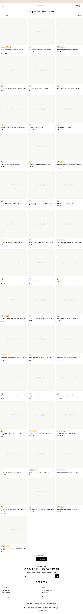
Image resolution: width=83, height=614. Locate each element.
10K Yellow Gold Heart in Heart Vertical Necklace (13, 127)
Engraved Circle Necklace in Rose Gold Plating (40, 318)
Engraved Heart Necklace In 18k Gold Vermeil (68, 472)
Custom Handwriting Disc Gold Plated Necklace (68, 396)
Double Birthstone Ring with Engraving (38, 88)
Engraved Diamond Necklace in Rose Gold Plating (13, 281)
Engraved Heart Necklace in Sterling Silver (67, 49)
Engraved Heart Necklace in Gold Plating (67, 509)
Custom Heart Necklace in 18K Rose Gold (39, 472)
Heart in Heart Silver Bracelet (64, 127)
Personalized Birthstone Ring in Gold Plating (11, 472)
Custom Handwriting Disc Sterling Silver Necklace (41, 242)
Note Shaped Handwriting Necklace (10, 164)
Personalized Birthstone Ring (36, 127)
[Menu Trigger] (3, 6)
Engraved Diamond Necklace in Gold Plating (68, 318)
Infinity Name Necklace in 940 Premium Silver (12, 203)
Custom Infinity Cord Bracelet (36, 281)
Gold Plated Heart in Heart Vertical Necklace (40, 49)
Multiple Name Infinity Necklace (36, 396)
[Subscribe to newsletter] (57, 576)
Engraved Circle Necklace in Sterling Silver (11, 396)
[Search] (77, 6)
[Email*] (39, 576)
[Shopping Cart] (80, 6)
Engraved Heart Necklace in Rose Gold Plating (40, 433)
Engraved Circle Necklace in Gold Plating (67, 281)
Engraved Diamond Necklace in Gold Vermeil (40, 164)
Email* (26, 576)
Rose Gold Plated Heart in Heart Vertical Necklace (41, 509)
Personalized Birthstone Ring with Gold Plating (12, 242)
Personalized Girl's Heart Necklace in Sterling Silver (13, 88)
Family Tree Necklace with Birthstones (66, 203)
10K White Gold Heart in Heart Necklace (66, 433)
